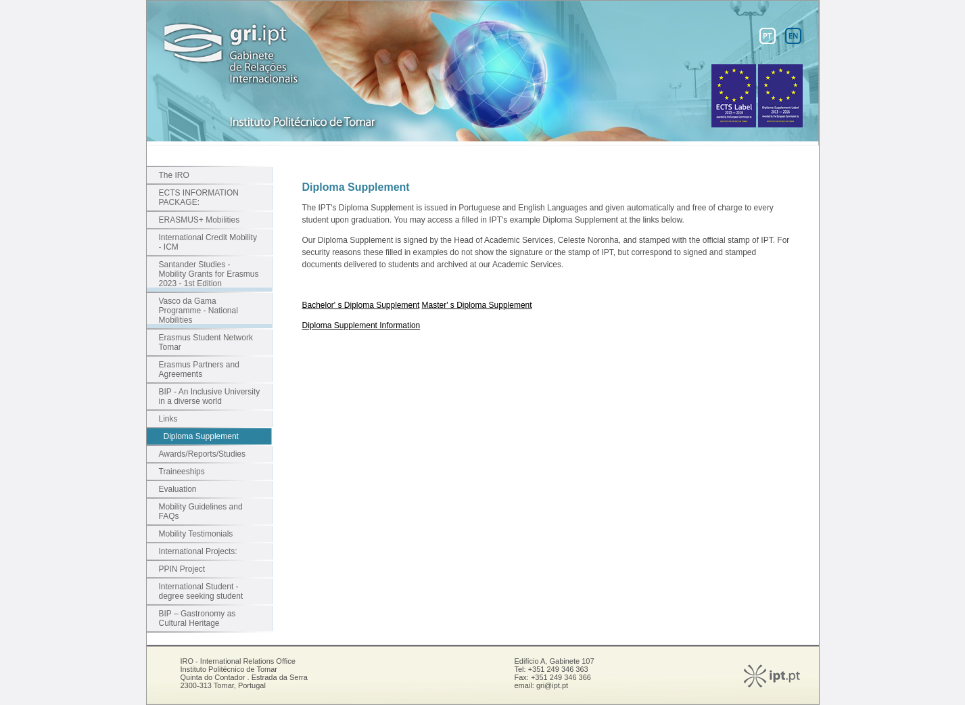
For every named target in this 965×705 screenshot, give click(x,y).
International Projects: (198, 551)
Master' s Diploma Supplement (477, 305)
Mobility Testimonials (196, 534)
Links (168, 419)
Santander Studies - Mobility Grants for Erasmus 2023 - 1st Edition (209, 274)
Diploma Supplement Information (361, 325)
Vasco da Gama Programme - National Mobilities (198, 310)
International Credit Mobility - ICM (208, 242)
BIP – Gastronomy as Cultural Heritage (197, 618)
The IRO (174, 175)
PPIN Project (182, 569)
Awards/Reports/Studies (202, 454)
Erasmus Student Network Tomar (206, 342)
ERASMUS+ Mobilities (199, 220)
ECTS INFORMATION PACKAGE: (199, 197)
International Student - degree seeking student (201, 591)
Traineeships (182, 471)
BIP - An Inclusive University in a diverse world (209, 396)
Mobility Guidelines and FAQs (201, 511)
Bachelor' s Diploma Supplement (361, 305)
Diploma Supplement (201, 436)
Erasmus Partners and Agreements (199, 369)
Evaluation (178, 489)
